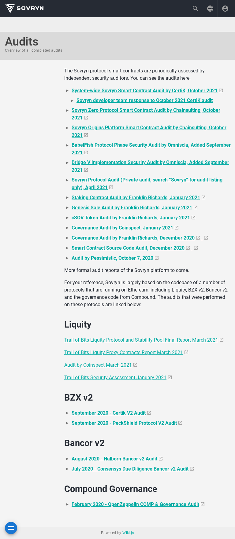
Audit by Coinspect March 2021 (98, 365)
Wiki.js (128, 533)
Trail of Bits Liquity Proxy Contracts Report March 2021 (123, 352)
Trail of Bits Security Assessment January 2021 (115, 377)
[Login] (225, 8)
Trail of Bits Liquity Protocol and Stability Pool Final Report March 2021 (141, 340)
